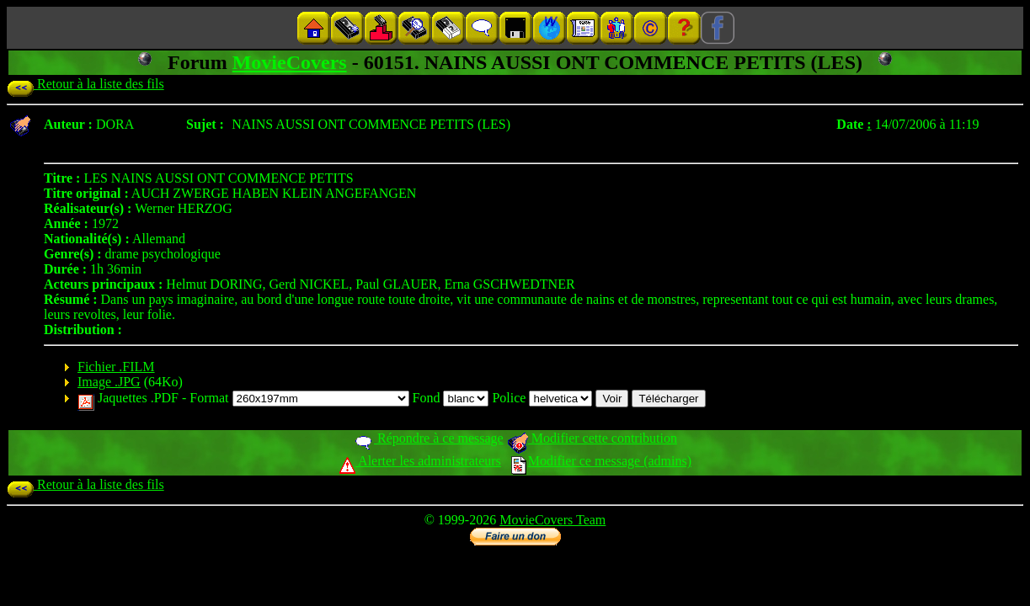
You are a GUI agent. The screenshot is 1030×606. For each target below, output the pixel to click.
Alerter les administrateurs (420, 461)
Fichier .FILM (116, 366)
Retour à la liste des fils (85, 84)
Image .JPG (109, 382)
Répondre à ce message (428, 438)
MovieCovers (289, 62)
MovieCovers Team (552, 520)
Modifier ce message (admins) (601, 461)
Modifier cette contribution (592, 438)
